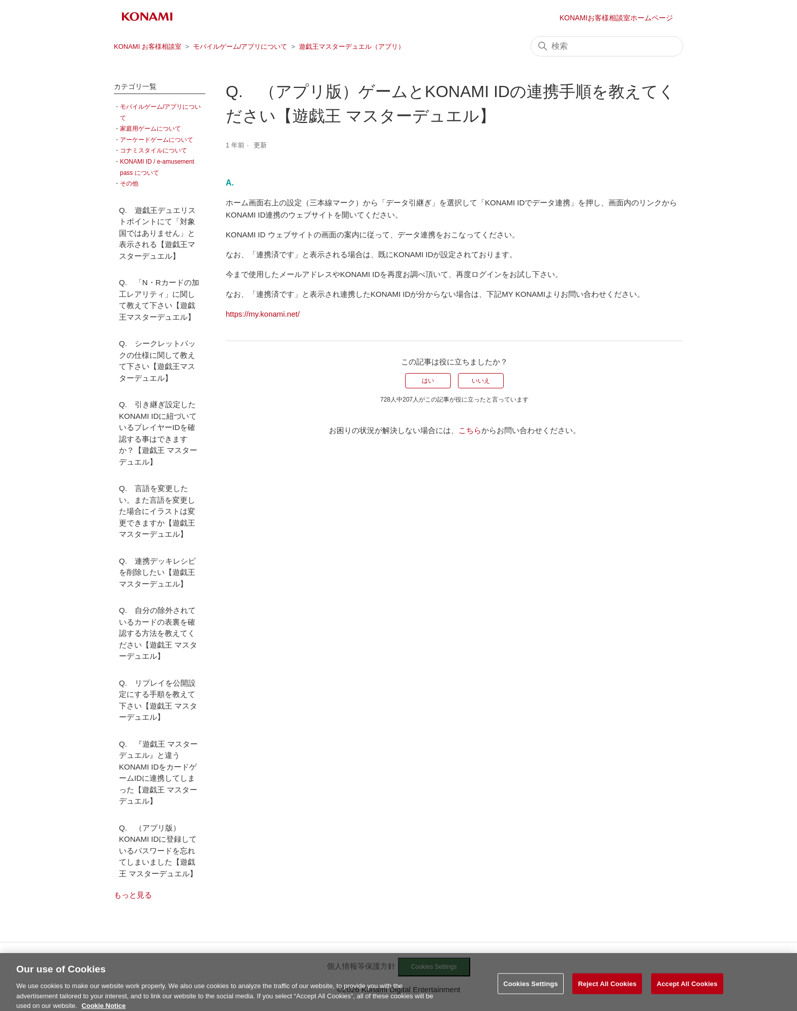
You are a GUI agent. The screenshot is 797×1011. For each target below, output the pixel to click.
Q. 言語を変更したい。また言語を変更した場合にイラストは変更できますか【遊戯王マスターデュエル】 (157, 511)
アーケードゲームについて (156, 139)
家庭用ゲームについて (150, 128)
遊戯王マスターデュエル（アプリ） (352, 46)
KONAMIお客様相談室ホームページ (616, 18)
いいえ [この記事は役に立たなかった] (481, 380)
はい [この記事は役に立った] (428, 380)
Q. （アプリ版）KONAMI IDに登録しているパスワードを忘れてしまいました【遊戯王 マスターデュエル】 (158, 850)
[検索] (607, 46)
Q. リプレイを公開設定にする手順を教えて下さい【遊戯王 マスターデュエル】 (158, 700)
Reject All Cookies (607, 989)
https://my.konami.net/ (263, 314)
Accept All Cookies (687, 989)
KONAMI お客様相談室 (147, 46)
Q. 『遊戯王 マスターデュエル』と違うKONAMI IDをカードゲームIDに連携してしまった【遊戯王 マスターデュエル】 (158, 773)
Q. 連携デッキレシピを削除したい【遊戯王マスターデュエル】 (157, 572)
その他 (129, 183)
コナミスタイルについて (153, 150)
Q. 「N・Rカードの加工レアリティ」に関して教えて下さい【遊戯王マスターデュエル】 (159, 299)
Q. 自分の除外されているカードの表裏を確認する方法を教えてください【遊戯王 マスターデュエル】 (158, 633)
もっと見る (133, 895)
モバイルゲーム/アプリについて (240, 46)
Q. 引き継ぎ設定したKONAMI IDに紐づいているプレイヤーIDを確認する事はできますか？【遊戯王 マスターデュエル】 (158, 433)
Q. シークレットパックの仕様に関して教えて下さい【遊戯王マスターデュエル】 (157, 360)
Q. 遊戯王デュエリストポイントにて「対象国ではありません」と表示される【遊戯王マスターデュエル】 (157, 233)
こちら (469, 430)
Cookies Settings (530, 989)
